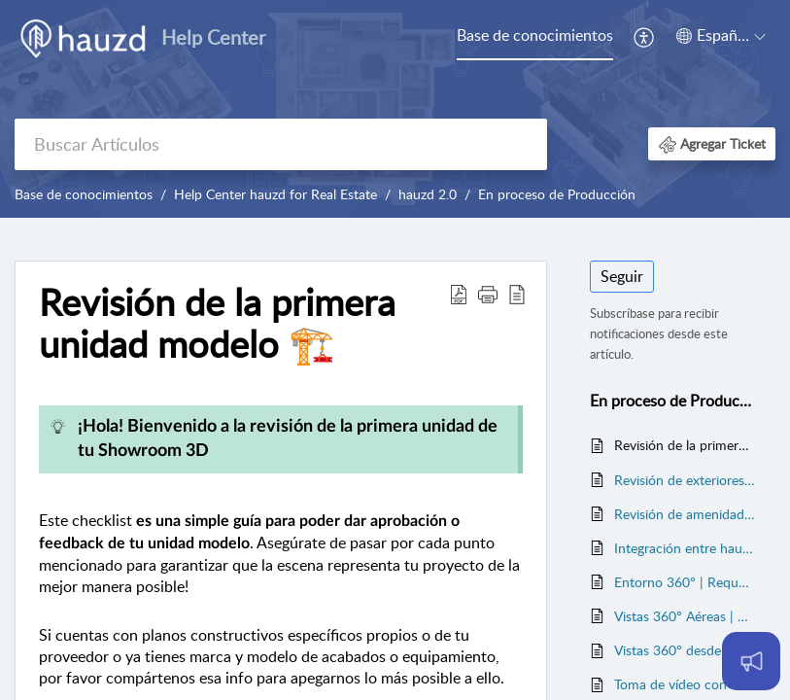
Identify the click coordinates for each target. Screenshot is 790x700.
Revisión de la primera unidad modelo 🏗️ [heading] (217, 324)
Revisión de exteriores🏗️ (685, 480)
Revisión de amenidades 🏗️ (685, 514)
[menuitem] (535, 37)
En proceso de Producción (556, 194)
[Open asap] (751, 661)
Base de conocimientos (535, 35)
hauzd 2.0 (427, 194)
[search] (281, 144)
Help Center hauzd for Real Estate (275, 194)
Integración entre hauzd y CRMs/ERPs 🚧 (685, 548)
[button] (645, 37)
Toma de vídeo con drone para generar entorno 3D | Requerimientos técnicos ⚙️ (685, 684)
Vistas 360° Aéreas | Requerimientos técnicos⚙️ (685, 616)
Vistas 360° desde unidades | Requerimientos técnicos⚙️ (685, 650)
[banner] (395, 109)
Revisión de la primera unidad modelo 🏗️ (685, 445)
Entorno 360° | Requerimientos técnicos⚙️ (685, 582)
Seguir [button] (622, 276)
